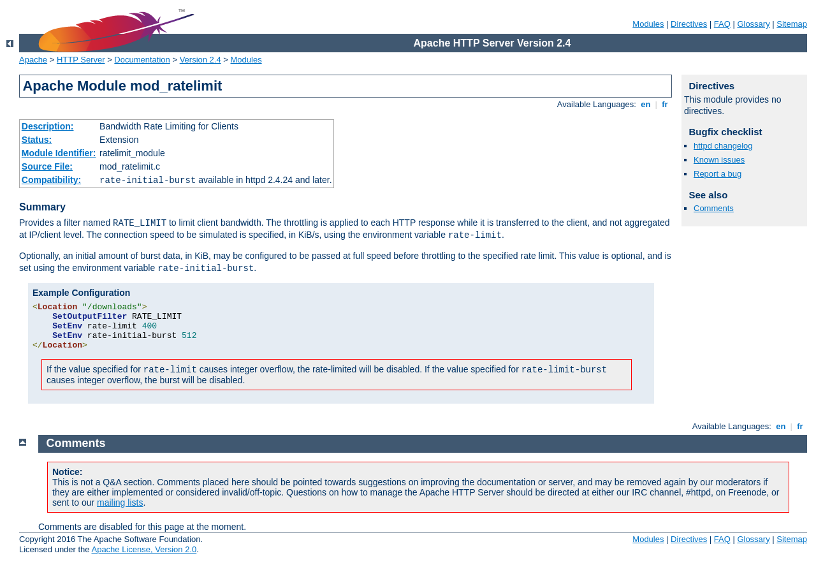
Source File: (47, 166)
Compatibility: (51, 180)
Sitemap (791, 24)
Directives (689, 24)
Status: (37, 140)
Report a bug (717, 174)
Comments (714, 208)
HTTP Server (81, 59)
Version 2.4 (200, 59)
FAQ (722, 24)
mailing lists (120, 502)
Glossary (753, 24)
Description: (48, 126)
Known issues (719, 160)
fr (665, 104)
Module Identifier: (59, 153)
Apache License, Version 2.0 (143, 549)
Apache (33, 59)
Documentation (142, 59)
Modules (648, 24)
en (646, 104)
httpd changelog (723, 145)
